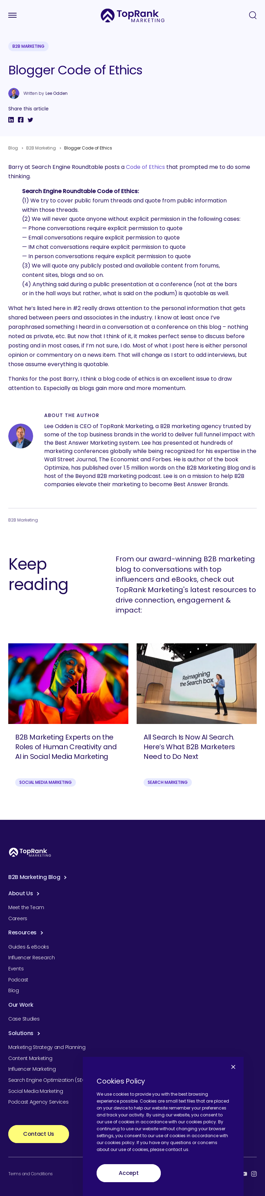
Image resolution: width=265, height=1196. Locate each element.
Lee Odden (57, 93)
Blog (13, 148)
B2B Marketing (28, 46)
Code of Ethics (145, 167)
